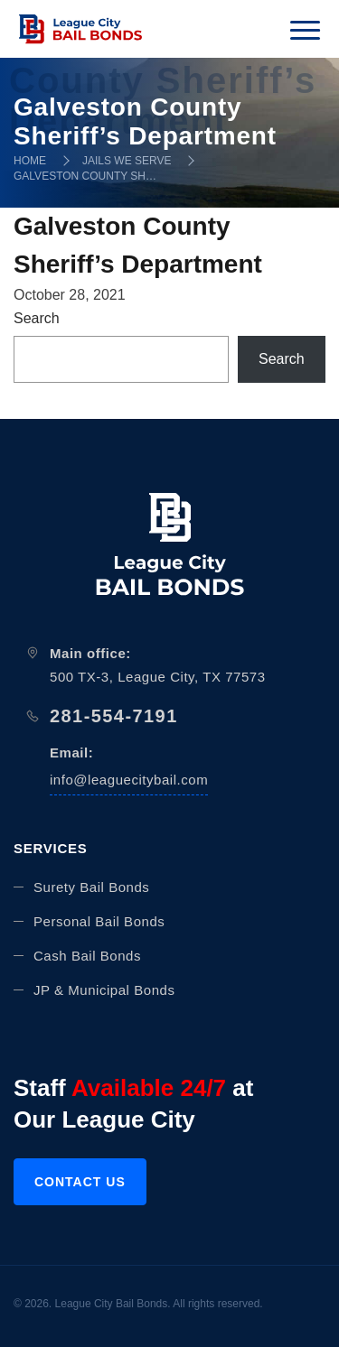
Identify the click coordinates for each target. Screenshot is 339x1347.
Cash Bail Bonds (87, 955)
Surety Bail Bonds (91, 887)
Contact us (80, 1182)
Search (37, 318)
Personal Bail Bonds (99, 921)
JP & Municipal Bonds (103, 990)
